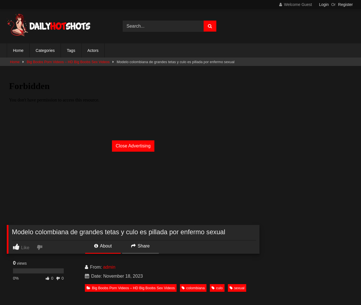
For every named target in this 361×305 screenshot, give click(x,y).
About (103, 246)
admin (109, 267)
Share (140, 246)
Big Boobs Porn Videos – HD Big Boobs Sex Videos (68, 62)
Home (18, 50)
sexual (237, 288)
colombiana (193, 288)
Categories (45, 50)
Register (345, 4)
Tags (71, 50)
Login (324, 4)
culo (217, 288)
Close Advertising (133, 145)
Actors (93, 50)
